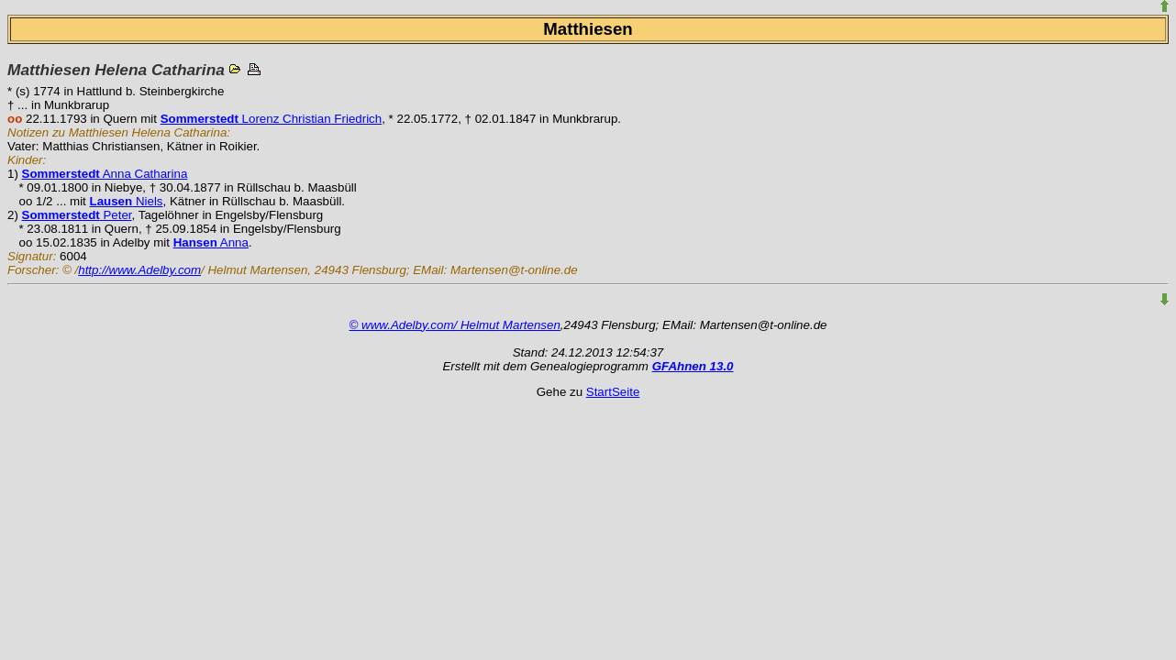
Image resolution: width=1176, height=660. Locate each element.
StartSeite (613, 392)
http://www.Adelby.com (139, 270)
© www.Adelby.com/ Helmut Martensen (454, 325)
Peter (77, 215)
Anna (211, 242)
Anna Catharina (105, 174)
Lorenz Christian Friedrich (271, 119)
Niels (126, 201)
